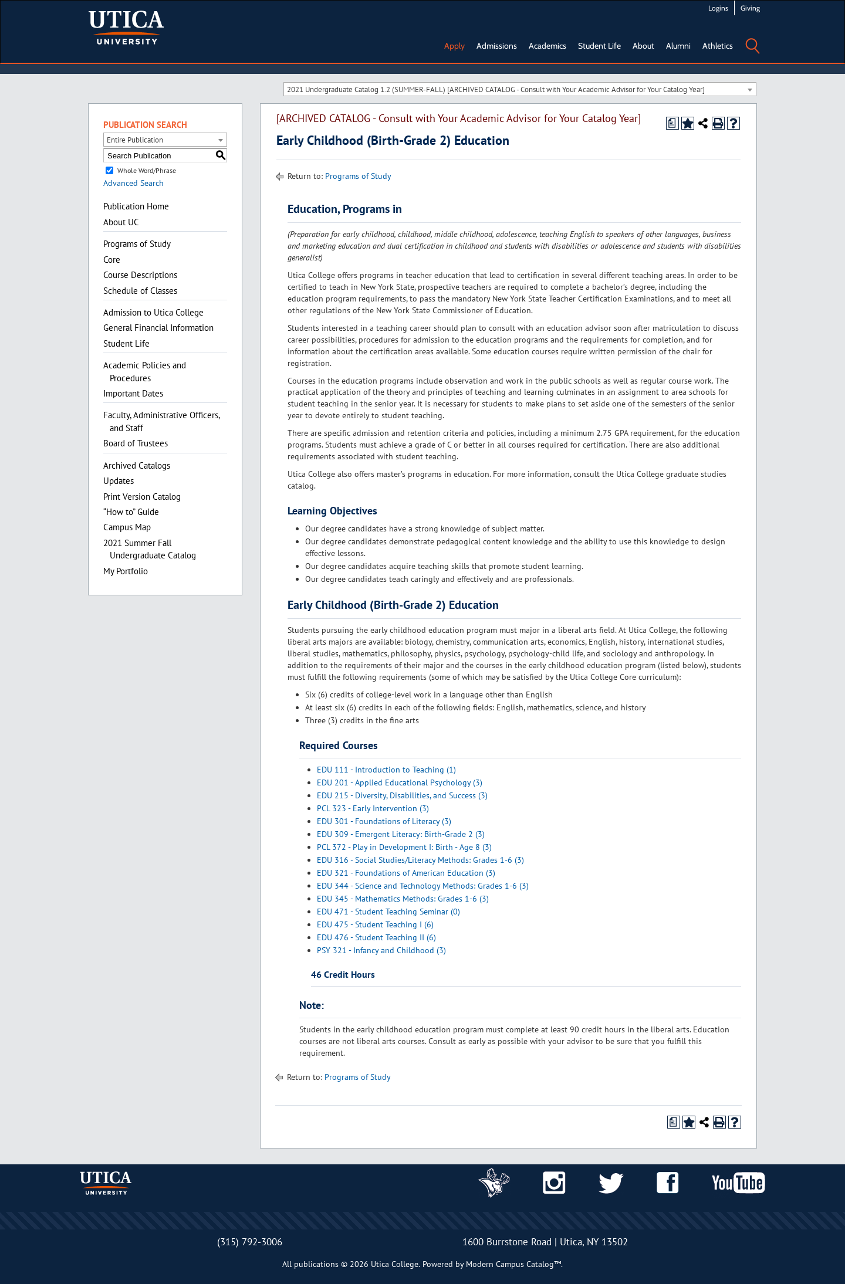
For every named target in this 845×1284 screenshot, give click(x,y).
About (643, 45)
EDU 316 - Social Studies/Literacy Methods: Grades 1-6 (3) (420, 860)
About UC (121, 222)
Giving (750, 8)
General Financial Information (158, 327)
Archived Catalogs (136, 465)
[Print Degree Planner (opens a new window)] (672, 123)
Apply (454, 45)
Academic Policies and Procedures (144, 371)
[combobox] (519, 89)
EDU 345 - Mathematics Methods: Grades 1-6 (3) (403, 898)
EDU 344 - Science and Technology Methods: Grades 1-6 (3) (423, 885)
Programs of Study (137, 243)
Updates (118, 480)
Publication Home (136, 206)
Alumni (678, 45)
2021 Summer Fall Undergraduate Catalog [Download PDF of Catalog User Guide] (149, 549)
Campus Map (127, 527)
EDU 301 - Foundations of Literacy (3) (384, 821)
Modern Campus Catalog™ (513, 1264)
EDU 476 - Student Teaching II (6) (376, 937)
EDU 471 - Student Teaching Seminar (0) (388, 911)
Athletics (717, 45)
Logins (718, 8)
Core (111, 259)
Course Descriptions (140, 274)
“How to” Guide (131, 511)
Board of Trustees (135, 443)
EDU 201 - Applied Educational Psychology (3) (399, 782)
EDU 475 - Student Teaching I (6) (375, 924)
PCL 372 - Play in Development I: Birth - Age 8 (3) (404, 847)
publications (316, 1264)
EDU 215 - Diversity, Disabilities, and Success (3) (402, 795)
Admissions (496, 45)
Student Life (599, 45)
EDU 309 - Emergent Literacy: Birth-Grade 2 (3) (401, 834)
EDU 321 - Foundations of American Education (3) (406, 873)
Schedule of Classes (140, 290)
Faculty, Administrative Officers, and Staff (161, 421)
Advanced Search (133, 183)
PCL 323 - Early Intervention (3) (373, 808)
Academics (547, 45)
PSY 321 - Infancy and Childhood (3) (381, 950)
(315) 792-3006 (249, 1241)
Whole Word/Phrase (146, 170)
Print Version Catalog (142, 496)
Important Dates (133, 393)
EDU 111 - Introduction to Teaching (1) (386, 769)
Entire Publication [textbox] (135, 140)
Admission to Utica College (153, 312)
